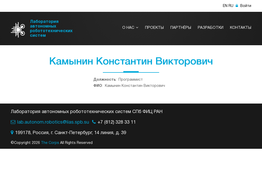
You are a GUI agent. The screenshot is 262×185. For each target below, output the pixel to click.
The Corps (50, 143)
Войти (243, 6)
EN (225, 6)
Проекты (154, 28)
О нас (130, 28)
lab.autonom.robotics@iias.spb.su (53, 122)
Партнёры (180, 28)
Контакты (240, 28)
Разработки (210, 28)
